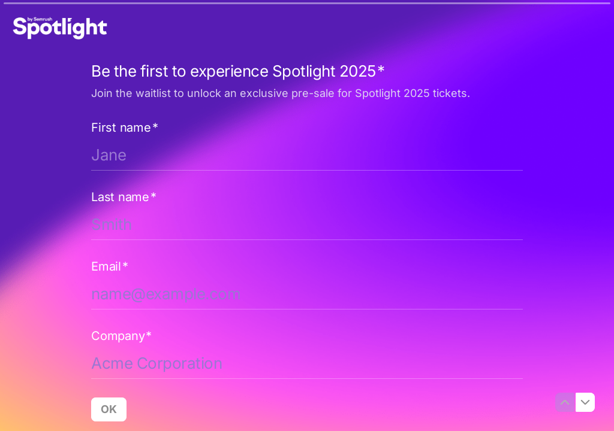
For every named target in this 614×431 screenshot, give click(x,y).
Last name (123, 197)
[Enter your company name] (307, 363)
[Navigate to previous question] (564, 402)
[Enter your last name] (307, 224)
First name (124, 127)
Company (121, 336)
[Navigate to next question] (585, 402)
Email (109, 266)
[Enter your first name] (307, 155)
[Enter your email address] (307, 294)
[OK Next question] (109, 409)
